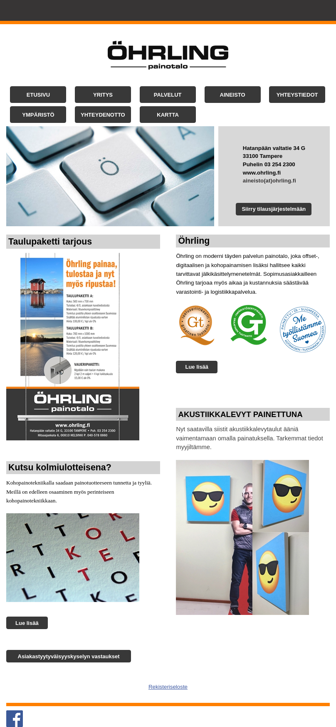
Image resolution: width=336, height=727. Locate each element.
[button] (38, 94)
